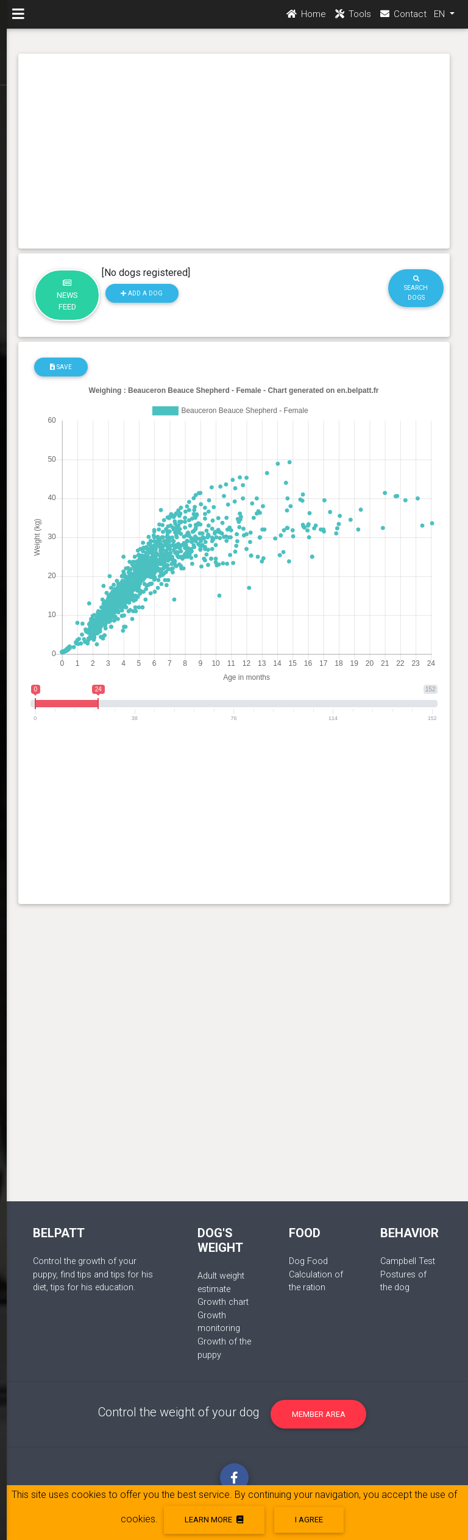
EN (440, 18)
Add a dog (142, 293)
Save (61, 367)
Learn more (214, 1519)
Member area (319, 1414)
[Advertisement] (234, 151)
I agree (309, 1519)
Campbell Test (407, 1261)
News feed (67, 295)
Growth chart (223, 1302)
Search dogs (416, 288)
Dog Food (308, 1261)
